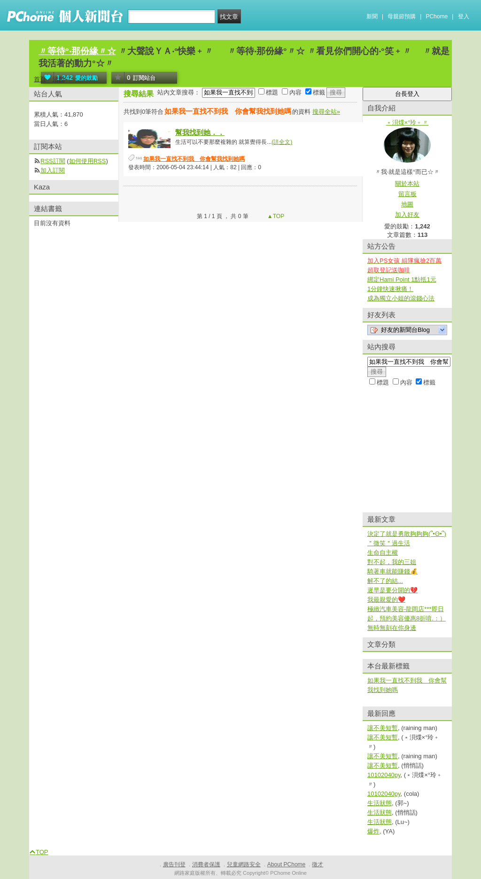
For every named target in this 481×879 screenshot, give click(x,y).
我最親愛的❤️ (386, 599)
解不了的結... (385, 580)
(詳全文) (282, 142)
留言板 (407, 193)
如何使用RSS (87, 161)
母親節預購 (402, 16)
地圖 (407, 204)
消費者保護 (206, 864)
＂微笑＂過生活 (388, 543)
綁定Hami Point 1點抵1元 (401, 279)
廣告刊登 (174, 864)
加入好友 (407, 214)
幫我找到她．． (200, 132)
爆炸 (373, 831)
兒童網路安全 (244, 864)
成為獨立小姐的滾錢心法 (400, 298)
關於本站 (407, 183)
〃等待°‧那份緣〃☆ (77, 51)
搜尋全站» (326, 111)
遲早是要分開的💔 (392, 590)
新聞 (372, 16)
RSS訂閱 (52, 161)
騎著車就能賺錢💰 (392, 571)
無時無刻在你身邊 (391, 627)
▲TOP (275, 216)
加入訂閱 (52, 170)
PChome (437, 16)
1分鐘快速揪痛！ (390, 288)
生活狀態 (379, 803)
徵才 (317, 864)
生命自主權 (382, 552)
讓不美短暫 (382, 727)
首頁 (40, 79)
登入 (463, 16)
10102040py (384, 774)
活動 (59, 79)
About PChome (286, 864)
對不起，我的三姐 (391, 561)
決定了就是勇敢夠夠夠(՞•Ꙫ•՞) (406, 533)
